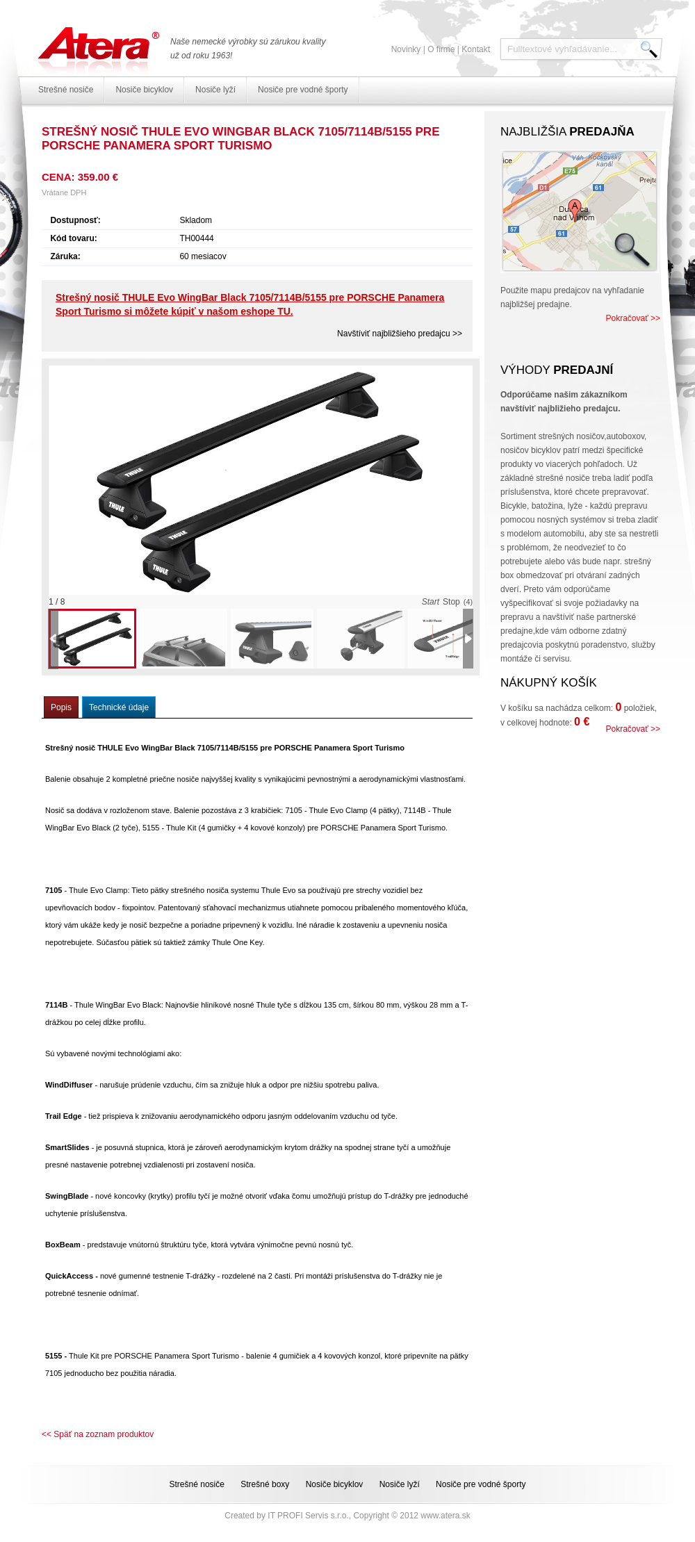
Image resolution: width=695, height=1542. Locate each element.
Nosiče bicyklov (144, 90)
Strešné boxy (264, 1484)
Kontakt (475, 49)
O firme (441, 49)
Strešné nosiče (65, 90)
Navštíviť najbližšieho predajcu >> (399, 333)
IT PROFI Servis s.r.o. (308, 1515)
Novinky (406, 49)
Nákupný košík (548, 682)
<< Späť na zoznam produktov (98, 1434)
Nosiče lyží (215, 90)
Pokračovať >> (632, 318)
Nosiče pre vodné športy (303, 90)
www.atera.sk (445, 1515)
